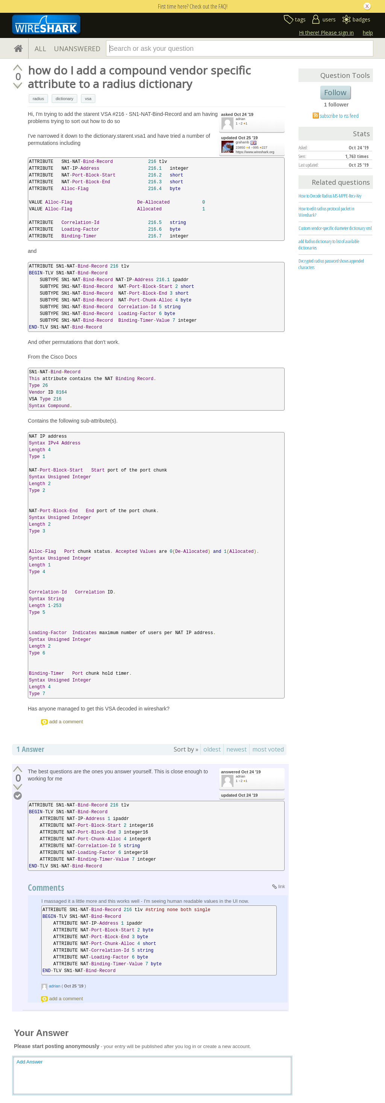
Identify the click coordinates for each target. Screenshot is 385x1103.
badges (361, 19)
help (368, 32)
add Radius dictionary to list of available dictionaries (329, 244)
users (329, 19)
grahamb (242, 142)
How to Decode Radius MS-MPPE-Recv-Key (330, 195)
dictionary (64, 98)
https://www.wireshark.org (255, 152)
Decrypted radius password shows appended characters (331, 264)
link (281, 886)
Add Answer (29, 1062)
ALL (40, 48)
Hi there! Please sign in (326, 32)
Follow (335, 92)
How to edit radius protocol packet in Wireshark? (327, 211)
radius (38, 98)
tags (300, 19)
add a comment (66, 721)
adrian (240, 119)
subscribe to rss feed (339, 115)
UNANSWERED (77, 48)
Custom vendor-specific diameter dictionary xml (335, 228)
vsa (88, 98)
